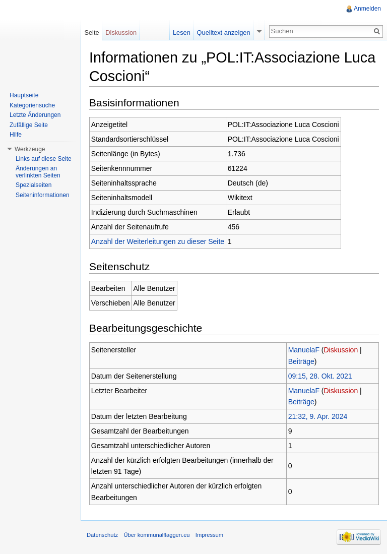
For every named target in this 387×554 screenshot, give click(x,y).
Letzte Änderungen (35, 114)
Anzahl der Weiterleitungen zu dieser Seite (157, 241)
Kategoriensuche (32, 105)
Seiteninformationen (43, 195)
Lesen (181, 32)
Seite (91, 32)
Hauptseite (24, 95)
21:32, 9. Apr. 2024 (318, 416)
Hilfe (16, 134)
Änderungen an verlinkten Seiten (38, 172)
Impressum (209, 535)
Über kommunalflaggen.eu (156, 535)
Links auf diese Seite (44, 158)
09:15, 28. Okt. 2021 (320, 376)
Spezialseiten (33, 185)
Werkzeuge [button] (30, 149)
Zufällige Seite (29, 125)
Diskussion (341, 350)
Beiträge (301, 361)
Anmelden (367, 8)
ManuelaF (303, 350)
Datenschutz (102, 535)
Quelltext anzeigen (223, 32)
